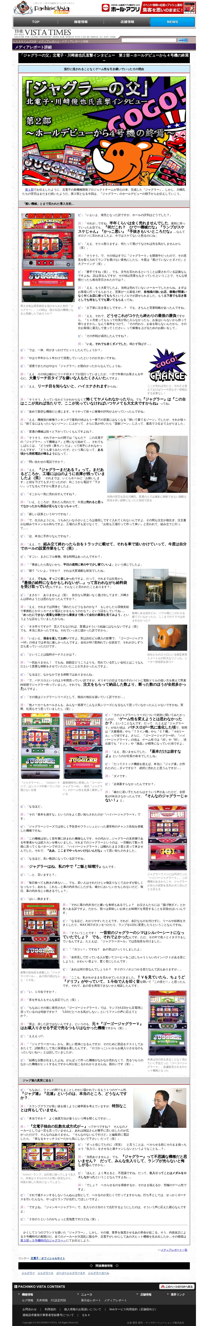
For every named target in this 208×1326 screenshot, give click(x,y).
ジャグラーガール (98, 1273)
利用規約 (50, 1309)
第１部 (29, 189)
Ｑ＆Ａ (86, 1315)
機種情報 (81, 22)
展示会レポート (91, 1300)
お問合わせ (29, 1309)
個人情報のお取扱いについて (82, 1309)
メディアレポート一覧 (174, 1249)
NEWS (173, 22)
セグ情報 (27, 1300)
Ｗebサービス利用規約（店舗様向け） (133, 1309)
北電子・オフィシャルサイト (48, 1258)
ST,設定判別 (58, 1300)
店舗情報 (127, 22)
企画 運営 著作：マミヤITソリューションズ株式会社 (155, 1322)
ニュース (86, 1294)
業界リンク (178, 1294)
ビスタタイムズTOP (24, 41)
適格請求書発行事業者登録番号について (48, 1315)
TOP (35, 22)
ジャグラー (28, 1273)
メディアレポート (49, 41)
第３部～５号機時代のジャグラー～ (43, 1240)
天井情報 (42, 1300)
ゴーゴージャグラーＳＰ (70, 1273)
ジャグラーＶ (45, 1273)
